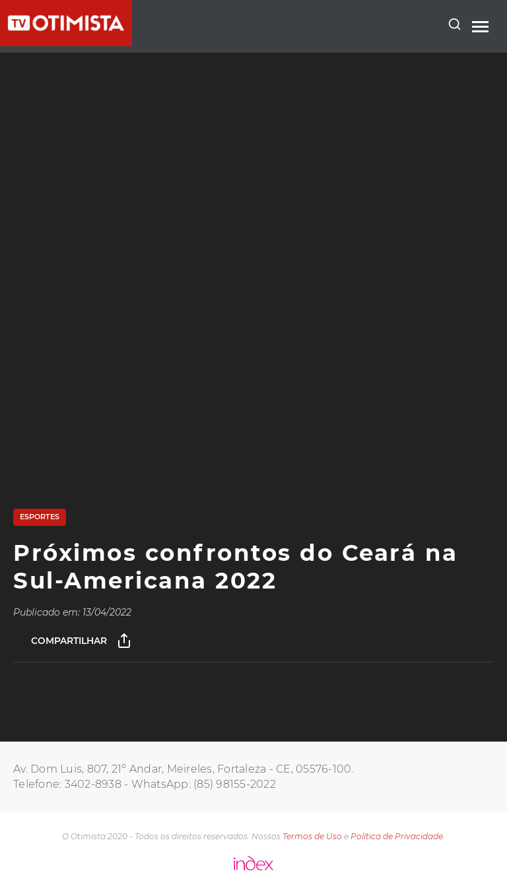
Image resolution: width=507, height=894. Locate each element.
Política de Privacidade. (398, 836)
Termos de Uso (312, 836)
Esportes (39, 516)
